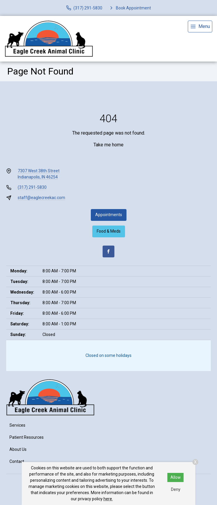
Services (17, 425)
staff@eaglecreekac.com (41, 197)
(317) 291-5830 (32, 187)
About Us (18, 449)
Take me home (108, 145)
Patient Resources (26, 437)
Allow (175, 477)
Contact (16, 461)
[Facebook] (108, 251)
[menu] (200, 26)
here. (108, 498)
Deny (175, 489)
